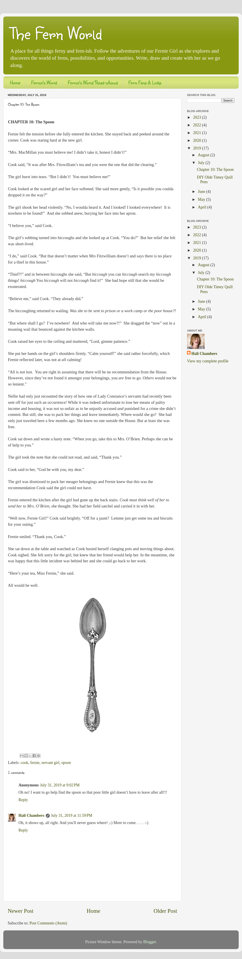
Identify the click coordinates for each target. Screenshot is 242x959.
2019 (197, 148)
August (204, 155)
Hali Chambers (31, 815)
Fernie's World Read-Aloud (93, 82)
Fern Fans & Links (144, 82)
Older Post (165, 911)
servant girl (50, 762)
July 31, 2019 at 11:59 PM (71, 815)
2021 (197, 133)
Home (15, 82)
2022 (197, 125)
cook (24, 762)
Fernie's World (44, 82)
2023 (197, 117)
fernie (34, 762)
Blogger (149, 942)
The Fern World (56, 33)
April (202, 207)
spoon (66, 762)
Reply (23, 800)
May (202, 199)
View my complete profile (207, 361)
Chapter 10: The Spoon (215, 169)
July (201, 162)
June (202, 191)
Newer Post (20, 911)
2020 (197, 140)
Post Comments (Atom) (48, 923)
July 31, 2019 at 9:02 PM (60, 785)
